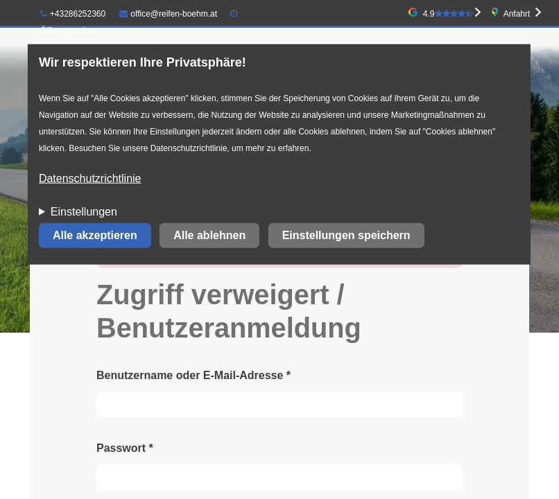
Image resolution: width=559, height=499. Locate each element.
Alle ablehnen (209, 235)
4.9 (448, 14)
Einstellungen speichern (346, 235)
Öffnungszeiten (68, 30)
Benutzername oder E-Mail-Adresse (193, 375)
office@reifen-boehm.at (168, 14)
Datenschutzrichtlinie (90, 178)
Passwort (124, 448)
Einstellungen (84, 212)
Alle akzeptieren (95, 235)
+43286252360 (72, 14)
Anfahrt (517, 14)
